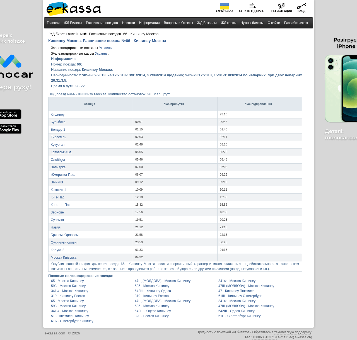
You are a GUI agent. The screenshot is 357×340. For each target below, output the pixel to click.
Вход (301, 11)
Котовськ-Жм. (61, 152)
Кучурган (57, 145)
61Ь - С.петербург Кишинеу (239, 316)
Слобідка (58, 160)
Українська (224, 11)
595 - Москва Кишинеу (152, 286)
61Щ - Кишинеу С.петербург (240, 296)
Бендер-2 (58, 130)
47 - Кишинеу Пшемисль (237, 291)
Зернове (57, 212)
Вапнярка (58, 167)
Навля (56, 227)
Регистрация (281, 11)
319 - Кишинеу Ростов (68, 296)
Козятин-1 (58, 190)
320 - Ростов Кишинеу (152, 316)
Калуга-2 (57, 250)
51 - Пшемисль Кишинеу (70, 316)
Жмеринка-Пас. (63, 175)
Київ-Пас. (58, 197)
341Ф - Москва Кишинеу (236, 281)
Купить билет (252, 11)
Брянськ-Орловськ (65, 235)
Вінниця (57, 182)
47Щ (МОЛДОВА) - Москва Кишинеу (162, 281)
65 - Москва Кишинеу (67, 281)
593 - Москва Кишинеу (68, 286)
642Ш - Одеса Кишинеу (153, 311)
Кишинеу (57, 114)
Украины (105, 48)
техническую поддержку (292, 332)
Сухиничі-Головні (64, 242)
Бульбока (58, 122)
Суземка (57, 220)
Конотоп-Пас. (61, 205)
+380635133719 (264, 337)
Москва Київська (63, 257)
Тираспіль (58, 137)
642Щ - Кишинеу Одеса (153, 291)
